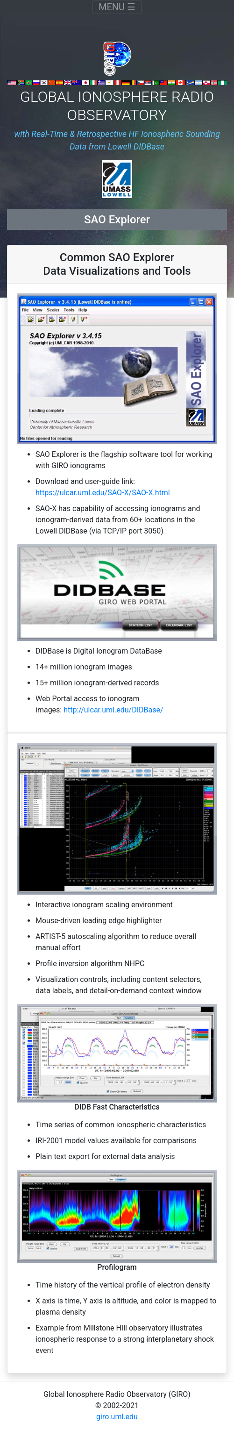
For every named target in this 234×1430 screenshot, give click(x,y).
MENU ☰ (120, 7)
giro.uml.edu (117, 1416)
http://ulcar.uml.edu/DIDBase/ (113, 709)
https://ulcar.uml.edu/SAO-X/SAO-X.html (102, 492)
